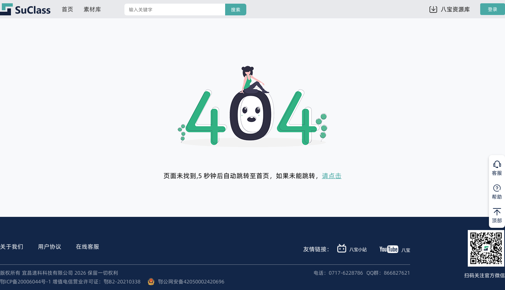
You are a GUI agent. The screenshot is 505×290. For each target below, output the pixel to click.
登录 (492, 9)
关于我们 (11, 246)
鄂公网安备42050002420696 (191, 281)
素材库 (92, 9)
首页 (67, 9)
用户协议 (49, 246)
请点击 (332, 175)
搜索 (235, 9)
